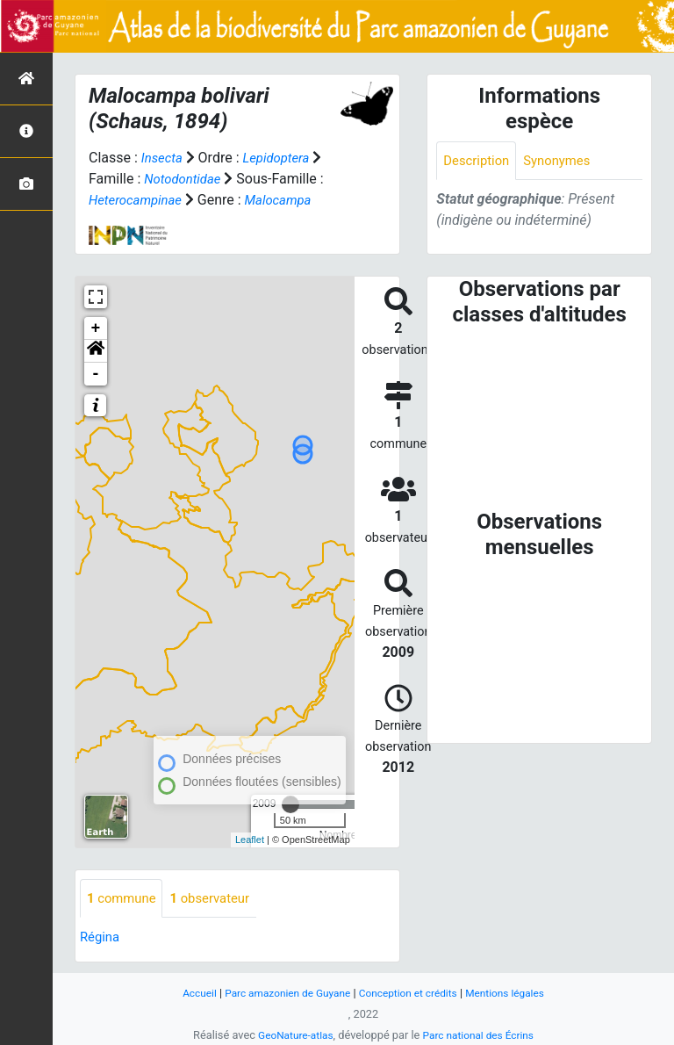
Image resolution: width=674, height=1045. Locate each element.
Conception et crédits (411, 992)
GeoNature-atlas (291, 1034)
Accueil (186, 992)
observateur (219, 898)
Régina (101, 938)
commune (124, 898)
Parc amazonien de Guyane (282, 992)
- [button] (96, 374)
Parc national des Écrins (481, 1034)
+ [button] (96, 328)
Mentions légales (515, 992)
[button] (95, 351)
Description (478, 161)
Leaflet (249, 839)
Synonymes (564, 161)
